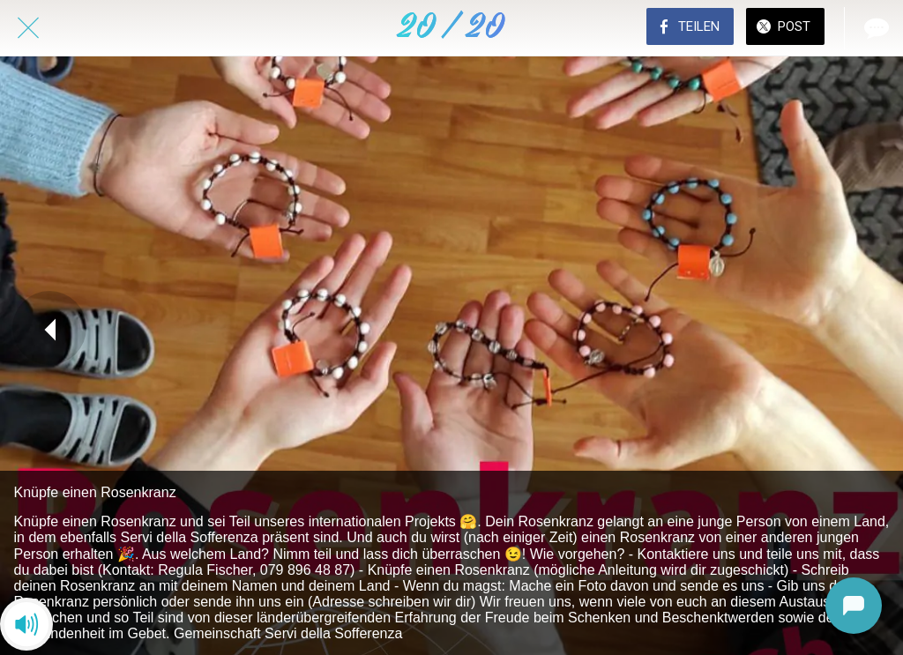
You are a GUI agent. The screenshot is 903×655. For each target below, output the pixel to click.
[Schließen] (28, 28)
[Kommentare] (875, 28)
